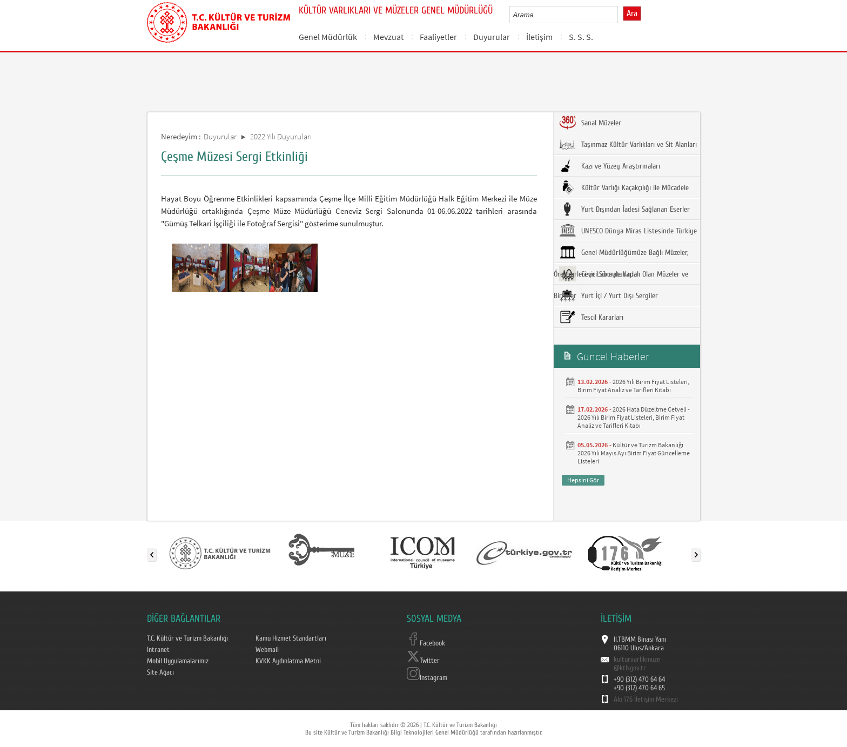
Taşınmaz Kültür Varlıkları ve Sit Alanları (628, 144)
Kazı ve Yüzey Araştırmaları (609, 165)
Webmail (267, 649)
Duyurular (491, 36)
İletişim (539, 36)
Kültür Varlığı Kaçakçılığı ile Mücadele (624, 187)
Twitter (423, 660)
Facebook (426, 643)
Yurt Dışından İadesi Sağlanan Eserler (624, 209)
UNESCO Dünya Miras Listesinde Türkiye (628, 230)
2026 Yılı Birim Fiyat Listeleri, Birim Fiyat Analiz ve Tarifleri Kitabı (633, 386)
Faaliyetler (438, 36)
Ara (632, 13)
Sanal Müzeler (590, 122)
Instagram (427, 678)
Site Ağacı (160, 672)
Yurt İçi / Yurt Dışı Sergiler (608, 295)
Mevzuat (388, 36)
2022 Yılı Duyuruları (281, 136)
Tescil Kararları (591, 317)
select (621, 15)
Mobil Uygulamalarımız (178, 661)
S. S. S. (581, 36)
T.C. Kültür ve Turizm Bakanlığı (187, 638)
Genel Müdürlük (328, 36)
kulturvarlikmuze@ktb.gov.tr (637, 663)
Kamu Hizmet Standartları (291, 638)
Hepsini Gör (583, 480)
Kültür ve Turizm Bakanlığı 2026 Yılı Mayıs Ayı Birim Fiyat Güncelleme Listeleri (633, 453)
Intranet (158, 649)
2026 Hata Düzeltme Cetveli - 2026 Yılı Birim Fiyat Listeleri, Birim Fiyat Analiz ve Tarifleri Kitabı (633, 417)
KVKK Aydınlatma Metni (288, 661)
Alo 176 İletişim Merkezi (646, 699)
